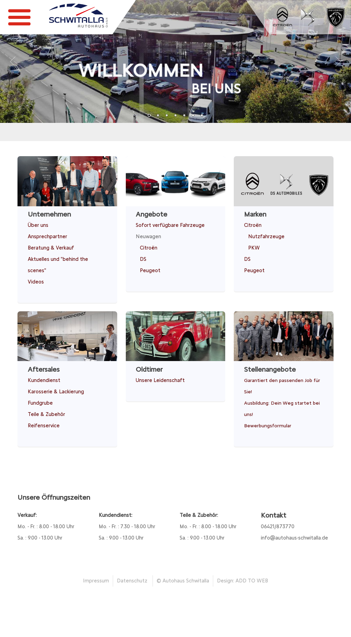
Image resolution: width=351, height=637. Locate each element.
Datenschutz (132, 581)
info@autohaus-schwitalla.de (294, 538)
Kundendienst (44, 380)
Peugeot (150, 270)
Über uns (38, 225)
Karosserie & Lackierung (56, 392)
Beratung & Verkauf (51, 248)
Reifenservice (44, 425)
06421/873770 (277, 526)
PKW (254, 248)
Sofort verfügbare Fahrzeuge (170, 225)
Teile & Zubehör (46, 414)
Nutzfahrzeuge (266, 236)
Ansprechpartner (47, 236)
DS (143, 259)
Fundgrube (40, 403)
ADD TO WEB (251, 581)
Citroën (148, 248)
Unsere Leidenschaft (160, 380)
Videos (36, 282)
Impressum (96, 581)
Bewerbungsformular (267, 425)
